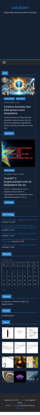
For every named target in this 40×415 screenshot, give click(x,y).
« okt (3, 290)
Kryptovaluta (21, 98)
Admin (22, 174)
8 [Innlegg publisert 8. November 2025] (29, 272)
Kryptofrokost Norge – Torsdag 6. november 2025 (19, 245)
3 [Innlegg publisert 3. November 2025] (3, 272)
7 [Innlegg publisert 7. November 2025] (24, 272)
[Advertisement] (20, 38)
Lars (18, 102)
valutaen (20, 7)
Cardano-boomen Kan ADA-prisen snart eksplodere (17, 110)
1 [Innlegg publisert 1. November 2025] (29, 268)
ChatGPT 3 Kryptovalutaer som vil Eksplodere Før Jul (17, 182)
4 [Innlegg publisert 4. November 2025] (8, 272)
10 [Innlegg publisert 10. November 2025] (4, 276)
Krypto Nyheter (9, 98)
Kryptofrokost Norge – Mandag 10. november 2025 (19, 220)
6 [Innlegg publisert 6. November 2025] (19, 272)
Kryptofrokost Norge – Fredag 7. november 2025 (19, 233)
